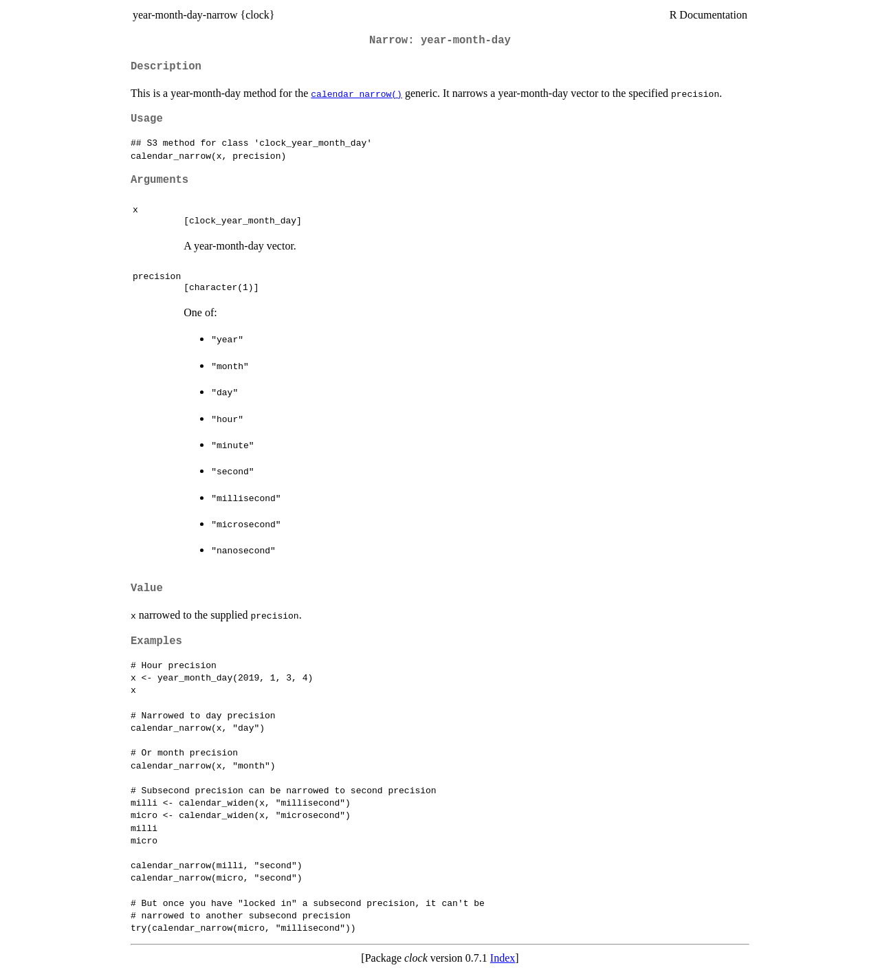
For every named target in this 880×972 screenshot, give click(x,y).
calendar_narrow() (356, 93)
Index (502, 958)
